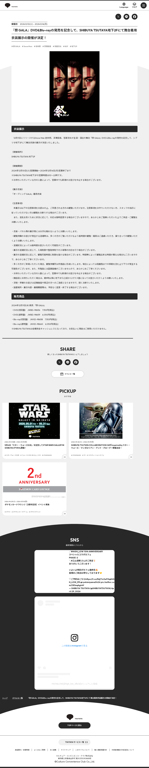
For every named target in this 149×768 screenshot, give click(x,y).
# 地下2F (73, 46)
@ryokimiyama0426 (90, 582)
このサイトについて (82, 750)
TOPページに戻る (74, 725)
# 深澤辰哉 (46, 46)
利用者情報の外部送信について (123, 750)
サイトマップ (66, 750)
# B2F (65, 46)
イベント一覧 (67, 374)
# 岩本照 (37, 46)
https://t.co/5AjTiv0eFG (97, 579)
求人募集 (53, 750)
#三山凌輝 (76, 560)
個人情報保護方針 (100, 750)
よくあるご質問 (39, 750)
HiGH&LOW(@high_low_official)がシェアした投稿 (74, 684)
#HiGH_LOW (77, 551)
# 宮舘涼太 (57, 46)
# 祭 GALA (15, 46)
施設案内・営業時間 (22, 750)
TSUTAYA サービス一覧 (74, 742)
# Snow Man (27, 46)
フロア (134, 5)
